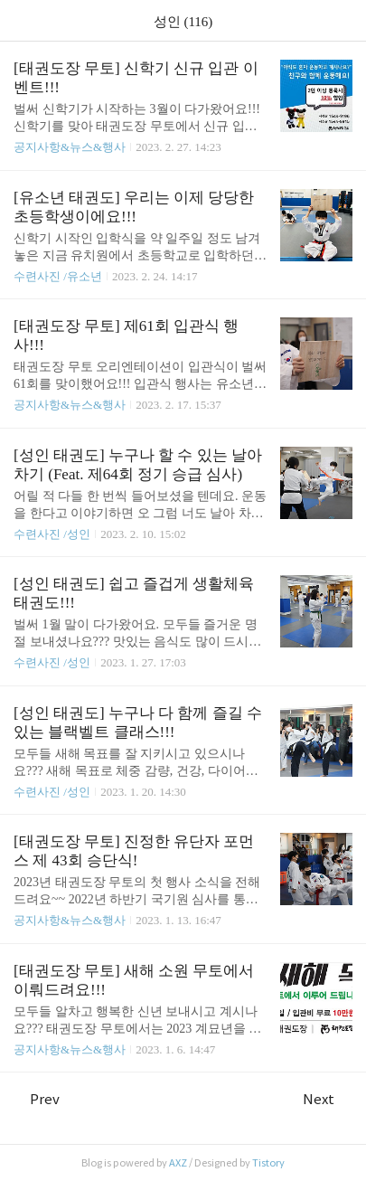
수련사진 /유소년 (58, 276)
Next (327, 1099)
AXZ (178, 1163)
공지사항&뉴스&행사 (70, 147)
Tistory (268, 1163)
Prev (37, 1099)
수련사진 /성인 (53, 534)
